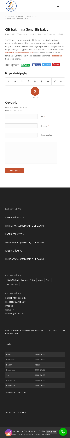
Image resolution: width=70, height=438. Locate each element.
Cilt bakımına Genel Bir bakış (26, 29)
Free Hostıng (46, 434)
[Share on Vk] (48, 81)
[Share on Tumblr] (41, 81)
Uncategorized (12, 313)
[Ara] (57, 6)
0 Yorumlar (21, 34)
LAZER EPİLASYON (14, 217)
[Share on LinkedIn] (35, 81)
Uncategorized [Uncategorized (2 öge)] (12, 284)
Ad (43, 116)
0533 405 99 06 (19, 392)
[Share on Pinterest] (28, 81)
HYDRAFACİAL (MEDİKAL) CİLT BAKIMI (24, 225)
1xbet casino (56, 55)
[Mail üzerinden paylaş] (61, 81)
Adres (8, 330)
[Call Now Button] (63, 432)
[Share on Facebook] (8, 81)
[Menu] (63, 5)
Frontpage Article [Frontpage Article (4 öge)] (28, 280)
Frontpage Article (14, 301)
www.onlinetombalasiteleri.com (19, 52)
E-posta (45, 125)
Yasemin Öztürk (58, 34)
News (8, 309)
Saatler (8, 344)
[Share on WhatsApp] (22, 81)
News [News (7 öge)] (48, 280)
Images (9, 305)
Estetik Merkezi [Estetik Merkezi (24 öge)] (13, 280)
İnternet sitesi (46, 135)
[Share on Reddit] (55, 81)
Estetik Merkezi (35, 34)
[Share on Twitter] (15, 81)
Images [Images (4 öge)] (40, 280)
